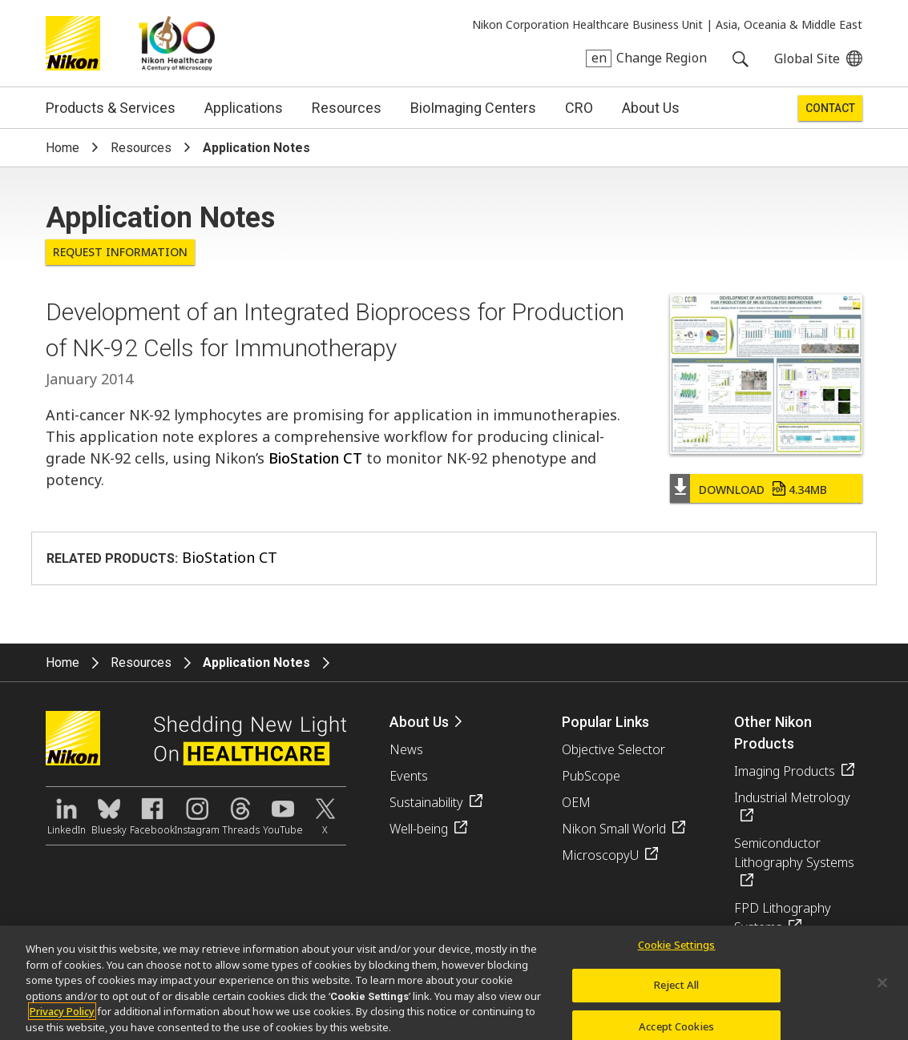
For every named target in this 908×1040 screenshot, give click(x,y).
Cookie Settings (677, 949)
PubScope (591, 776)
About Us (651, 107)
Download (763, 489)
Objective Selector (613, 749)
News (406, 749)
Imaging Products (784, 771)
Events (408, 776)
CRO (579, 107)
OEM (576, 802)
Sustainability (426, 802)
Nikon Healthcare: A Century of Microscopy (177, 43)
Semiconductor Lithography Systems (794, 852)
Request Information (120, 251)
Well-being (418, 828)
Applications (243, 107)
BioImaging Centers (473, 107)
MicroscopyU (600, 855)
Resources (346, 107)
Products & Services (111, 107)
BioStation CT (315, 458)
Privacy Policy (62, 1016)
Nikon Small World (614, 828)
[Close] (882, 987)
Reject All (676, 990)
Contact (830, 108)
